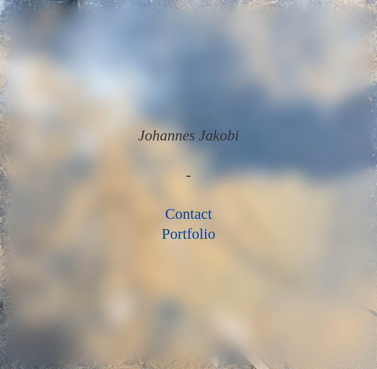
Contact (188, 214)
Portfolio (188, 233)
